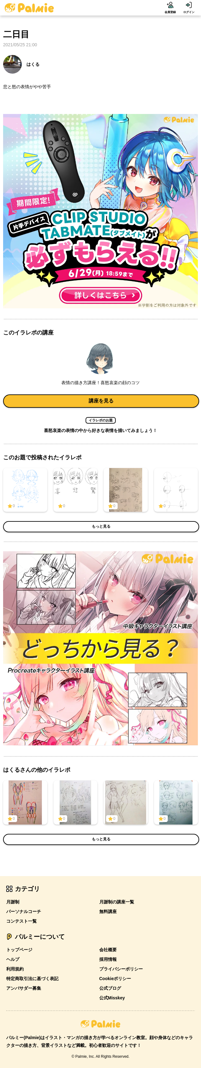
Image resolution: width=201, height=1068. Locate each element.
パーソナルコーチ (23, 911)
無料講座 (108, 911)
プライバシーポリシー (121, 968)
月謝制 (12, 901)
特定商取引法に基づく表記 (32, 978)
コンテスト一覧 (21, 921)
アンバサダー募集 (23, 988)
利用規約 (15, 968)
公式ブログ (110, 988)
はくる (21, 64)
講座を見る (101, 400)
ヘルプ (12, 959)
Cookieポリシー (115, 978)
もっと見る (101, 526)
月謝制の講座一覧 (116, 901)
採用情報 (108, 959)
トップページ (19, 949)
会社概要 (108, 949)
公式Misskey (112, 997)
